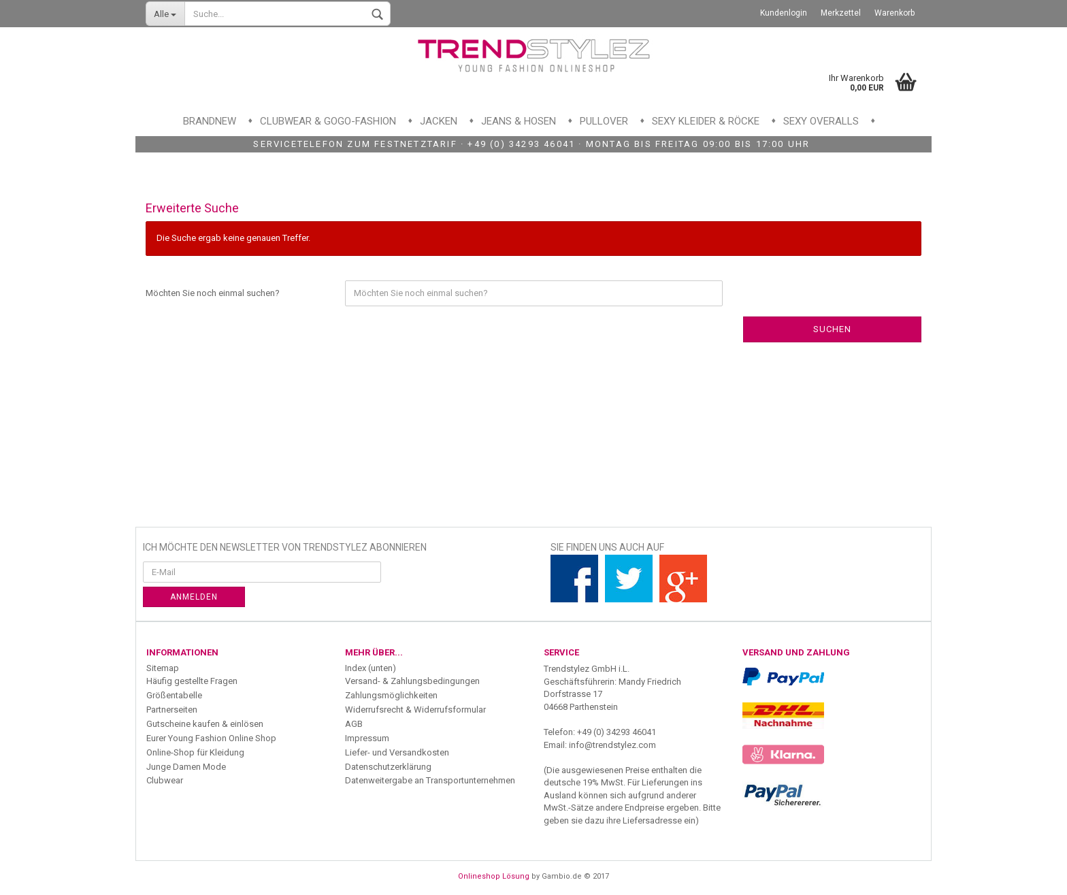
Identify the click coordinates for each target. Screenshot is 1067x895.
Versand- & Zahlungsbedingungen (412, 681)
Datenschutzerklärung (388, 767)
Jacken (438, 121)
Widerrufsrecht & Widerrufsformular (415, 709)
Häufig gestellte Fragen (191, 681)
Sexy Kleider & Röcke (705, 121)
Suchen (832, 329)
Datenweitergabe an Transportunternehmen (430, 780)
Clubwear (164, 780)
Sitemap (162, 668)
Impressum (367, 738)
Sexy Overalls (821, 121)
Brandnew (209, 121)
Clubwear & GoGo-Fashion (328, 121)
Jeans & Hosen (518, 121)
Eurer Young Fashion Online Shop (211, 738)
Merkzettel (841, 13)
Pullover (604, 121)
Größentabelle (174, 695)
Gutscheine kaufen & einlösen (204, 724)
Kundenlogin (783, 13)
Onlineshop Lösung (493, 876)
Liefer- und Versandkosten (397, 752)
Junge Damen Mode (186, 767)
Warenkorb (894, 13)
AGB (354, 724)
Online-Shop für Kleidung (195, 752)
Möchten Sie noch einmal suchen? (213, 293)
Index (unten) (370, 668)
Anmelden (194, 597)
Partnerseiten (171, 709)
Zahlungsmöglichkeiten (391, 695)
